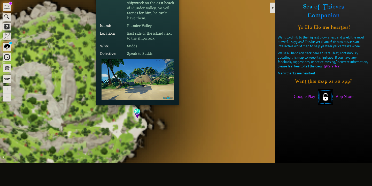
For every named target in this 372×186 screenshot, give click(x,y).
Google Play (304, 96)
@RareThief (332, 66)
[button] (137, 113)
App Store (344, 96)
